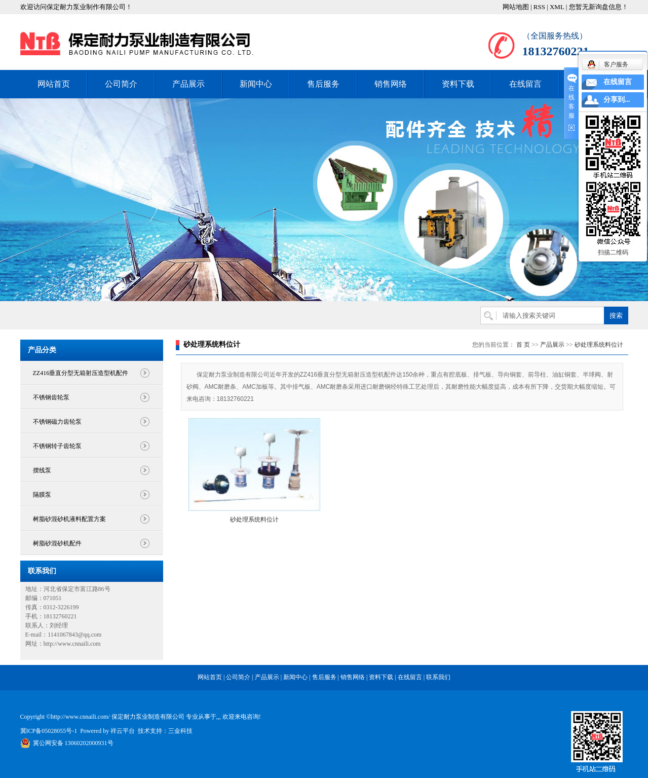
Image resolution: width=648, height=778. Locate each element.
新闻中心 (256, 84)
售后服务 (323, 84)
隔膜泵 (42, 494)
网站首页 (53, 84)
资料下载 (458, 84)
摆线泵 (42, 470)
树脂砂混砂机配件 (57, 543)
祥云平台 (122, 730)
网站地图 (516, 7)
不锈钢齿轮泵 (51, 397)
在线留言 (525, 84)
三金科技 (180, 730)
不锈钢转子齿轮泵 (57, 446)
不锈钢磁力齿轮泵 (57, 421)
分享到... (616, 99)
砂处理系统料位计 (599, 344)
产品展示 (188, 84)
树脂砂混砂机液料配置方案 (69, 519)
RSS (539, 7)
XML (557, 7)
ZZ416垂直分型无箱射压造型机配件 (81, 373)
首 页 (523, 344)
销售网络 (390, 84)
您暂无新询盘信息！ (598, 7)
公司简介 (121, 84)
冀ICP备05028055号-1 (49, 730)
